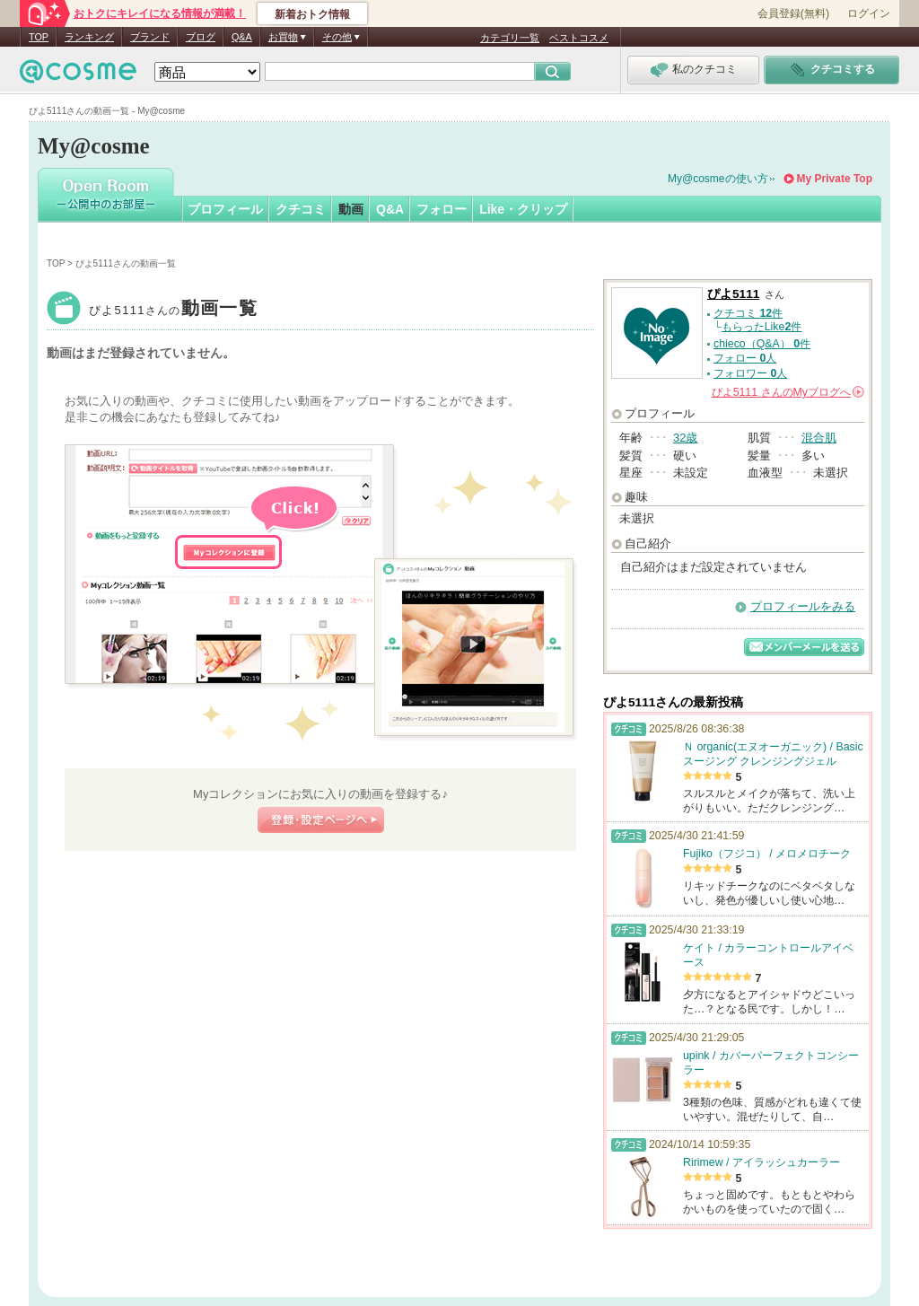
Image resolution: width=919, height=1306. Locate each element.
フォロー (441, 209)
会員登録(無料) (793, 13)
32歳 (685, 437)
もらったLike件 (762, 326)
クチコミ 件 (748, 313)
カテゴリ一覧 (509, 37)
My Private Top (834, 178)
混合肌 (818, 437)
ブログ (200, 36)
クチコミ (301, 209)
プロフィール (225, 209)
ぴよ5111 (173, 310)
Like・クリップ (523, 209)
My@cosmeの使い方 (718, 178)
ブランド (150, 36)
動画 (350, 209)
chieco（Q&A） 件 (761, 343)
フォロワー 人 (750, 373)
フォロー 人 (744, 358)
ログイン (868, 13)
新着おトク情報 (312, 14)
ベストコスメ (578, 37)
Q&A (242, 36)
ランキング (89, 36)
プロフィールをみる (802, 606)
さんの (788, 392)
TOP (38, 36)
